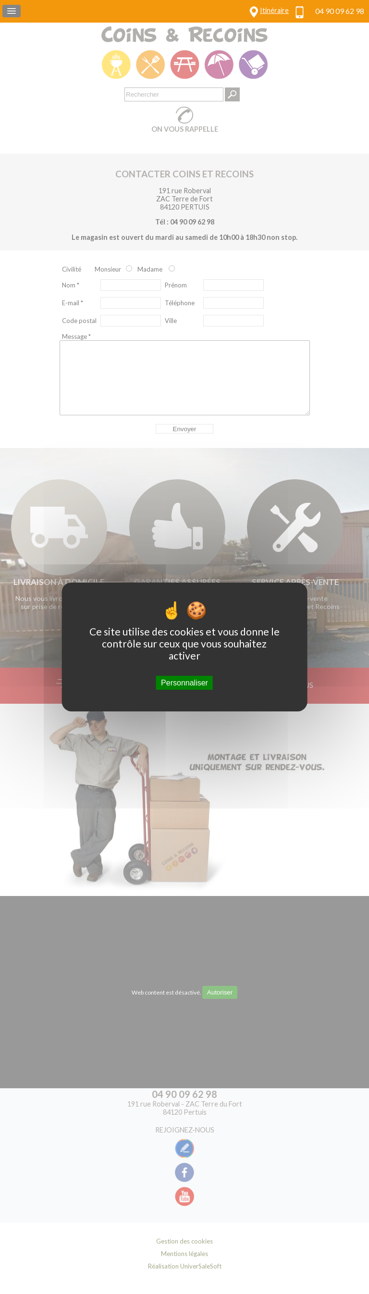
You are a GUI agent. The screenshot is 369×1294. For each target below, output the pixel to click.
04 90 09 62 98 (339, 10)
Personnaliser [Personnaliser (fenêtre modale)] (184, 683)
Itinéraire (274, 10)
